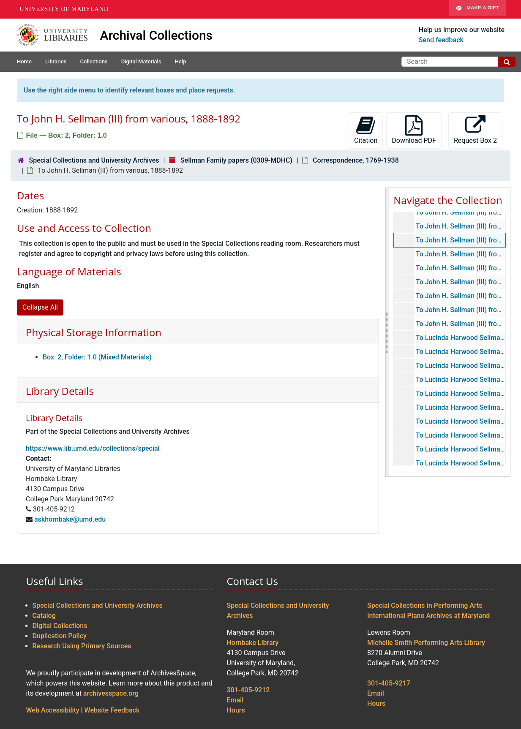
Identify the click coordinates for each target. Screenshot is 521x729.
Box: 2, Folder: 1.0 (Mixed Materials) (97, 357)
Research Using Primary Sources (82, 646)
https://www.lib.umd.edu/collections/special (93, 448)
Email (235, 700)
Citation (365, 129)
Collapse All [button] (40, 307)
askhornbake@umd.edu (70, 519)
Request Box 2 (475, 129)
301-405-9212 (248, 690)
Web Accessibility (52, 710)
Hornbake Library (253, 643)
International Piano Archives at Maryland (428, 616)
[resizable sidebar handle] (387, 332)
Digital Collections (60, 626)
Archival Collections (156, 35)
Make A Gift (477, 9)
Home (24, 61)
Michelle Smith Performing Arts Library (426, 643)
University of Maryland (64, 9)
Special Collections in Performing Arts (425, 605)
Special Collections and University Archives (94, 160)
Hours (236, 710)
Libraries (56, 61)
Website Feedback (112, 710)
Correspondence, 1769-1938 (356, 160)
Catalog (44, 616)
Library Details (60, 391)
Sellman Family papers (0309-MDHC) (236, 160)
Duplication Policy (60, 636)
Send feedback (441, 40)
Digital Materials (141, 61)
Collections (93, 61)
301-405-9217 (388, 683)
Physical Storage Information (93, 332)
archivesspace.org (111, 693)
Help (180, 61)
